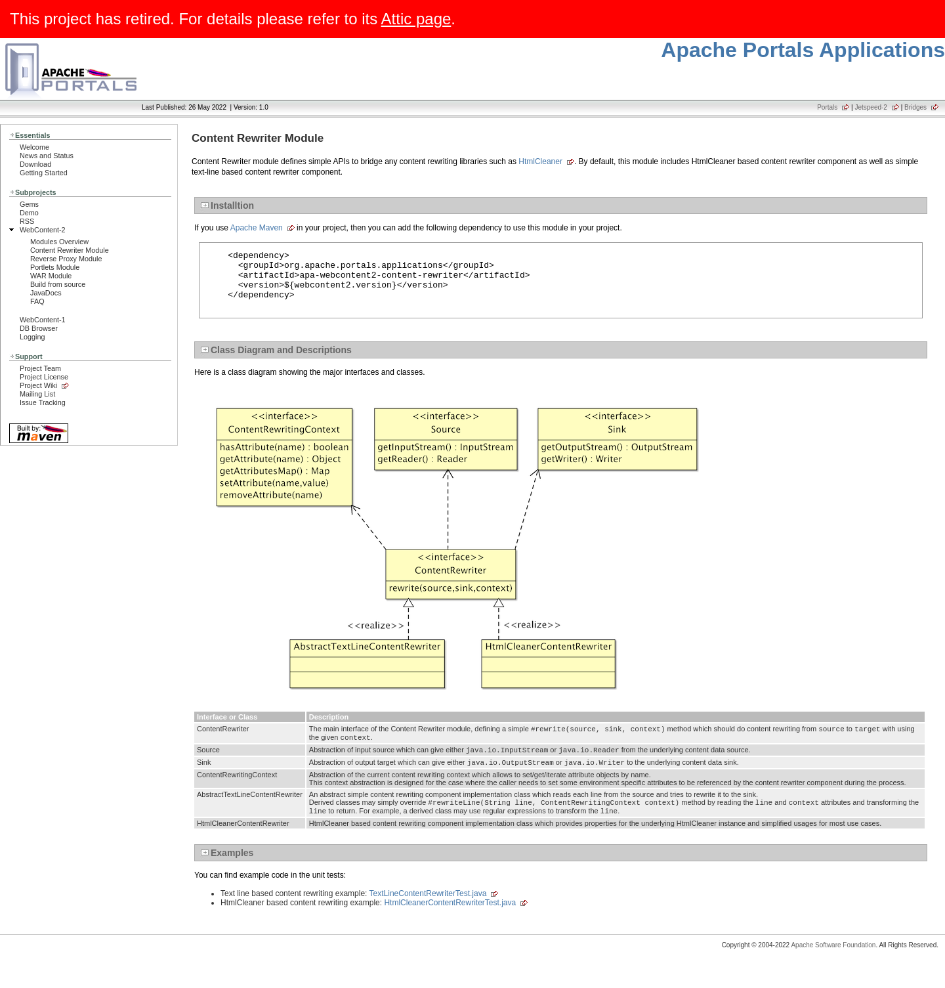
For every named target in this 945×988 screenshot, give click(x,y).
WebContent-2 (43, 230)
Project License (44, 377)
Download (35, 164)
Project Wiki (38, 385)
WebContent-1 (43, 320)
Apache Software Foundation (833, 964)
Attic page (416, 19)
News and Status (47, 156)
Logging (32, 337)
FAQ (37, 301)
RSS (27, 221)
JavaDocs (46, 293)
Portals (827, 107)
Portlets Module (54, 267)
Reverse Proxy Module (66, 259)
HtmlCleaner (540, 161)
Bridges (915, 107)
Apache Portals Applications (803, 50)
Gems (29, 204)
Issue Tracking (43, 402)
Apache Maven (256, 227)
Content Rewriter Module (69, 250)
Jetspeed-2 (870, 107)
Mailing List (37, 394)
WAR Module (51, 276)
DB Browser (39, 328)
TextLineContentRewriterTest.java (428, 913)
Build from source (57, 284)
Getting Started (44, 173)
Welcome (34, 147)
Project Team (40, 368)
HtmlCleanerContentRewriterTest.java (450, 922)
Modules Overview (59, 242)
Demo (29, 213)
